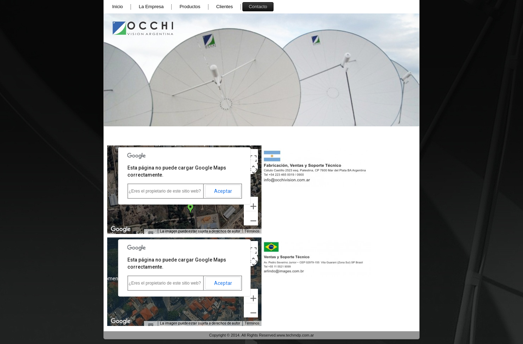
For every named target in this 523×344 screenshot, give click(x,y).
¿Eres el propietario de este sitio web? (165, 191)
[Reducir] (251, 218)
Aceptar (223, 191)
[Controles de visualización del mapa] (251, 167)
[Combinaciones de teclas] (151, 233)
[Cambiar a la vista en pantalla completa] (251, 156)
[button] (190, 209)
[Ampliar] (251, 204)
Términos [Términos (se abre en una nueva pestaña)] (252, 231)
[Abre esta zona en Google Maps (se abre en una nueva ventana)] (120, 229)
